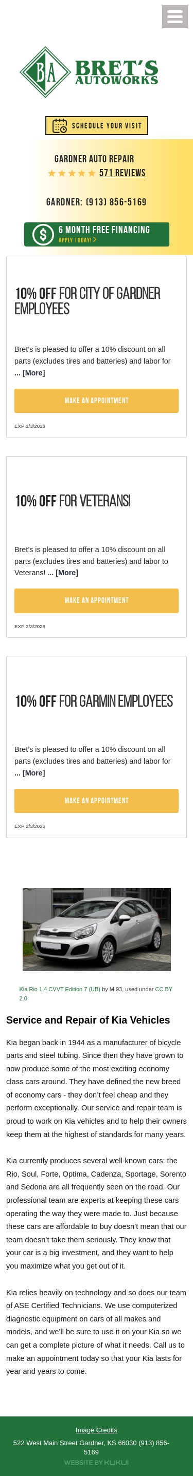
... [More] (29, 373)
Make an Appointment (97, 400)
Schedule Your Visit (107, 126)
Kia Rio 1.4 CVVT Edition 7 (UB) (60, 989)
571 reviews (122, 172)
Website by (96, 1463)
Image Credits (96, 1430)
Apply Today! (104, 234)
